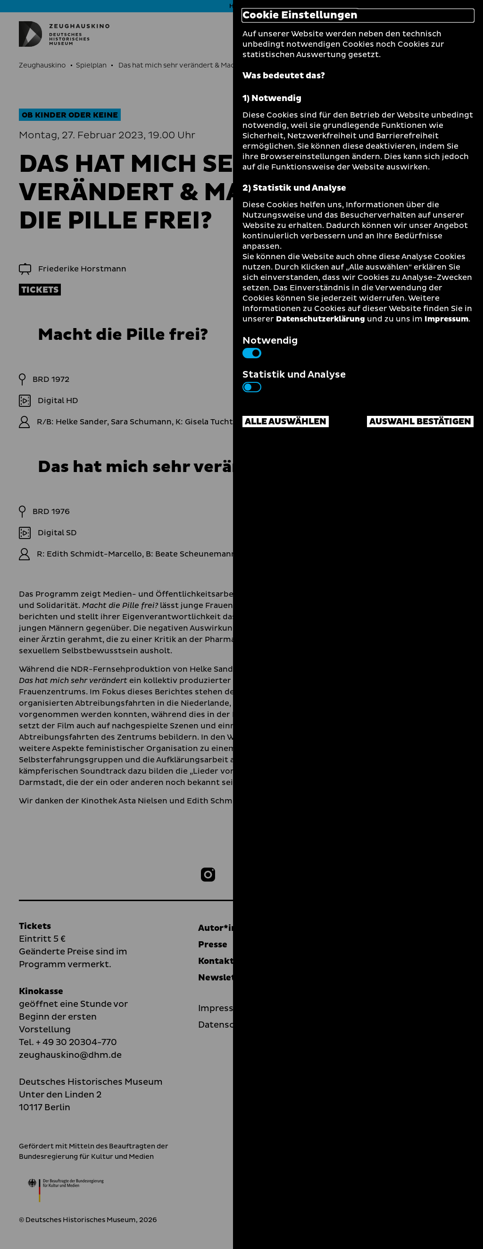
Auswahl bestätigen (420, 421)
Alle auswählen (285, 421)
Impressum (446, 319)
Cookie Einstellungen (300, 15)
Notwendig (270, 346)
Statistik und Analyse (294, 380)
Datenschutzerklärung (320, 319)
